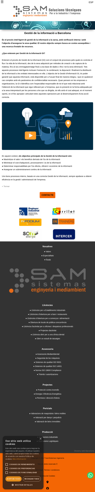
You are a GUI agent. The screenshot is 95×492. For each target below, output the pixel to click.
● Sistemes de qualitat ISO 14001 (47, 366)
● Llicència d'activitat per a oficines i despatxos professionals (47, 326)
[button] (23, 485)
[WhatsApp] (90, 475)
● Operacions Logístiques (47, 441)
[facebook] (47, 488)
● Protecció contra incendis (47, 390)
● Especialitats (47, 256)
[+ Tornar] (6, 186)
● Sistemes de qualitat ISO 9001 (47, 362)
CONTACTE (48, 195)
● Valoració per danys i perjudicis (47, 417)
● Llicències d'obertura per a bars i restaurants (47, 314)
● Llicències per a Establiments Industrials (47, 310)
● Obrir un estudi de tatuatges (47, 338)
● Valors (47, 251)
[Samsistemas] (47, 12)
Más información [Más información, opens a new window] (19, 459)
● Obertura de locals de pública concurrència (47, 322)
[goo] (47, 482)
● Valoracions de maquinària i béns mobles (47, 413)
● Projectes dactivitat (47, 330)
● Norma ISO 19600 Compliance (47, 370)
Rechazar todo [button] (31, 479)
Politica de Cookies (47, 476)
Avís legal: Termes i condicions (47, 470)
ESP (91, 2)
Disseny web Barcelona (84, 451)
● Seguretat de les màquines (47, 358)
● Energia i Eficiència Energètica (47, 394)
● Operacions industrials (47, 437)
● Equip (47, 260)
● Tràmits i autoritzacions (47, 374)
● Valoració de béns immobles (47, 421)
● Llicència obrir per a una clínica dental (47, 334)
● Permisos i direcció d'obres (47, 398)
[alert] (23, 462)
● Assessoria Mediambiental (47, 354)
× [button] (40, 439)
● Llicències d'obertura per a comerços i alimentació (47, 318)
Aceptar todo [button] (13, 479)
